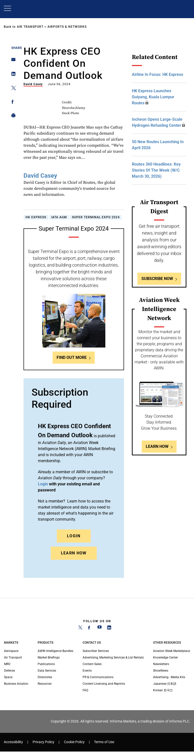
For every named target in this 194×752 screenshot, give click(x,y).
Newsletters (161, 664)
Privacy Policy (43, 742)
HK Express (36, 217)
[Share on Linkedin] (12, 75)
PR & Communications (98, 677)
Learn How (74, 553)
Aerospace (11, 651)
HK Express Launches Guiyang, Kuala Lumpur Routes (153, 96)
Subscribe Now (157, 278)
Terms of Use (104, 742)
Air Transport (30, 26)
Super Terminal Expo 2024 (96, 217)
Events (87, 670)
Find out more (72, 357)
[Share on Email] (12, 61)
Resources (45, 683)
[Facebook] (90, 628)
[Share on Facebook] (12, 103)
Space (8, 677)
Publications (46, 664)
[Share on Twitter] (12, 89)
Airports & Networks (67, 26)
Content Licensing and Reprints (104, 683)
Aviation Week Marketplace (171, 651)
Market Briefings (49, 657)
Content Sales (92, 664)
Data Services (47, 670)
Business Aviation (16, 683)
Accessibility (13, 742)
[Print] (12, 116)
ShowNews (160, 670)
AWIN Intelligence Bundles (55, 651)
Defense (9, 670)
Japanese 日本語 (164, 683)
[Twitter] (80, 628)
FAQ (85, 690)
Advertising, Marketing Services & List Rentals (113, 657)
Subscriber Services (96, 651)
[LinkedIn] (109, 628)
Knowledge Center (165, 657)
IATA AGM (59, 217)
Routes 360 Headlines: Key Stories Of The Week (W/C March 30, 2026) (156, 170)
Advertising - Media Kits (169, 677)
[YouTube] (100, 628)
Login (74, 536)
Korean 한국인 (163, 690)
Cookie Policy (74, 742)
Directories (45, 677)
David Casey (33, 84)
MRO (7, 664)
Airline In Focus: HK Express (157, 74)
